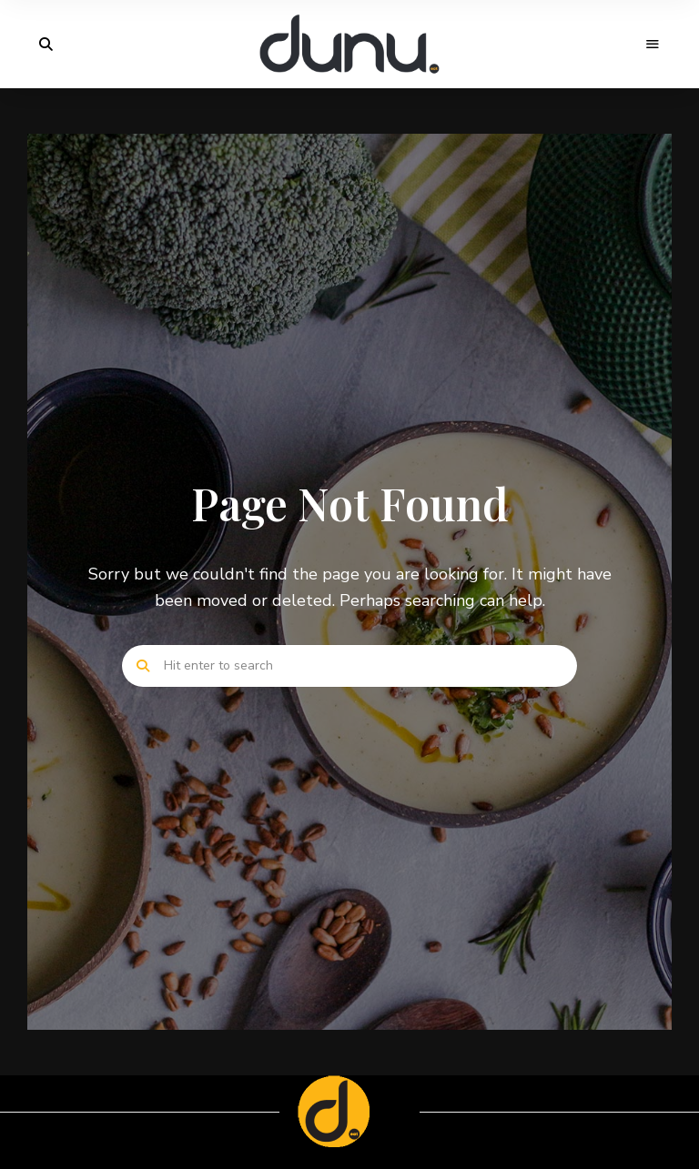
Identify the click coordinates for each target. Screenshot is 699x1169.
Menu (653, 44)
